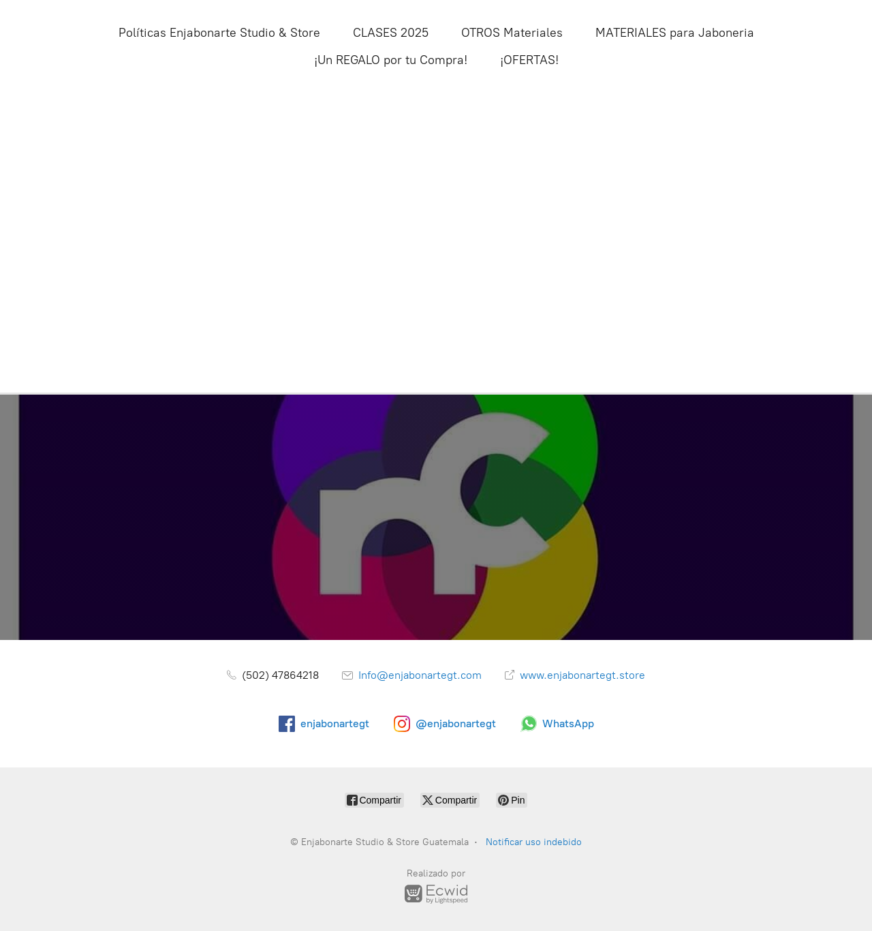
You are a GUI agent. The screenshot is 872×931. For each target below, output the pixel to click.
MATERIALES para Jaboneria (674, 32)
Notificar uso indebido (534, 842)
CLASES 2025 (391, 32)
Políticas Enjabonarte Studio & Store (219, 32)
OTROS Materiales (512, 32)
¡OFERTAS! (529, 59)
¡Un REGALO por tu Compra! (390, 59)
